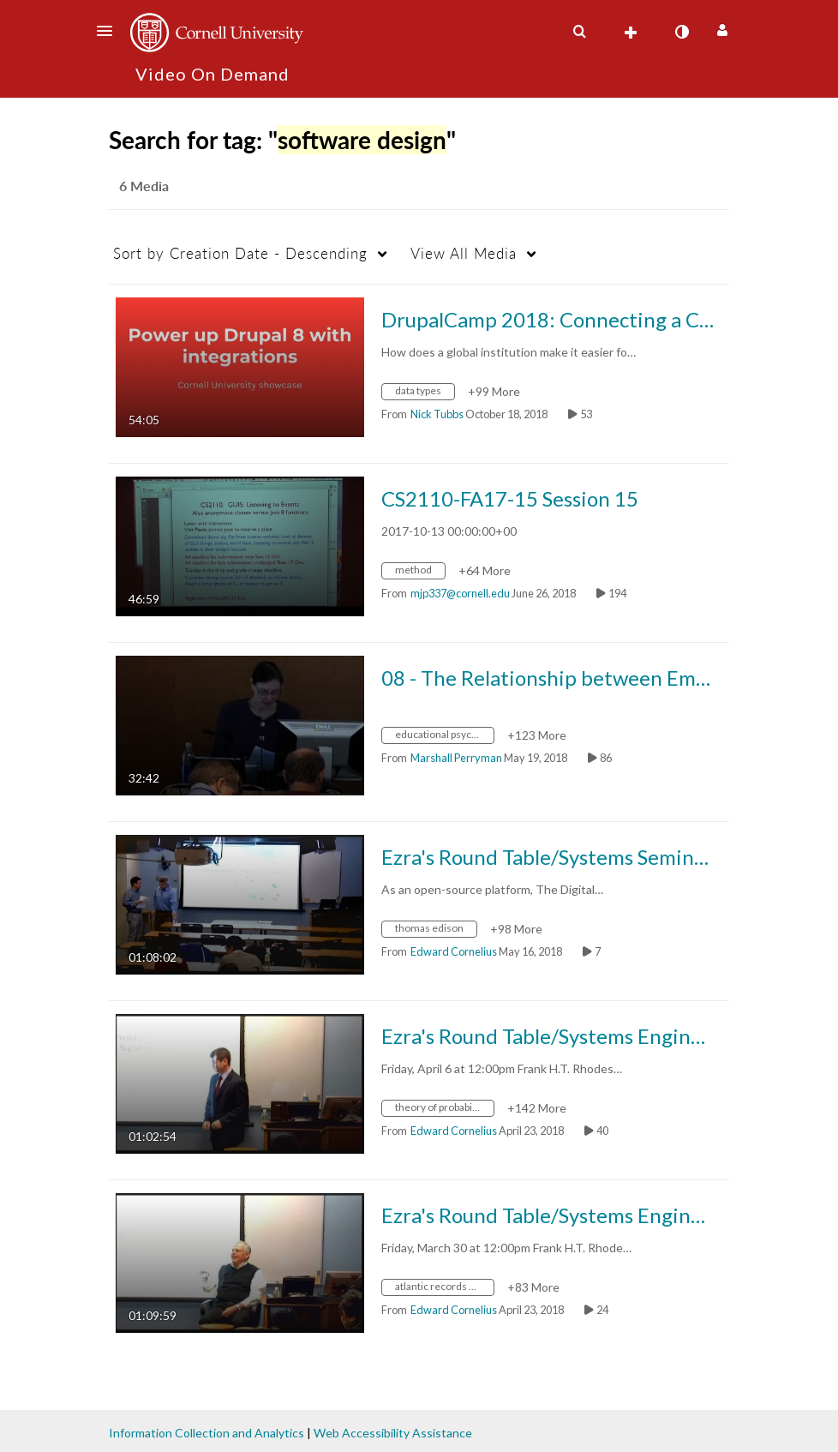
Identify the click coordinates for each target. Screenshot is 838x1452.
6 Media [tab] (144, 185)
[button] (109, 31)
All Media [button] (463, 253)
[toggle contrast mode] (681, 31)
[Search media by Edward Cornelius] (453, 951)
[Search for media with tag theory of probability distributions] (444, 1109)
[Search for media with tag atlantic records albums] (444, 1288)
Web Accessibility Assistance (393, 1432)
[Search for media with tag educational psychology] (444, 736)
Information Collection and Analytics (206, 1432)
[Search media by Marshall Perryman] (456, 758)
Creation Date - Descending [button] (240, 253)
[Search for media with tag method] (419, 572)
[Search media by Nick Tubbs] (437, 414)
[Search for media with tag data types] (424, 393)
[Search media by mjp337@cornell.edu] (460, 593)
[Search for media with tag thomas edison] (435, 930)
